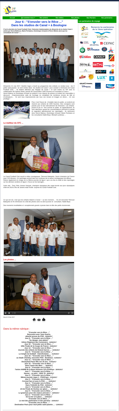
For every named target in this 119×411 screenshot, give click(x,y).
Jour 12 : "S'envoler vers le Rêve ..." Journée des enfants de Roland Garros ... (36, 346)
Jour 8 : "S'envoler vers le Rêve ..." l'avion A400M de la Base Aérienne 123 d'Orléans (35, 364)
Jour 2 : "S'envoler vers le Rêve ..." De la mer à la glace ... (39, 387)
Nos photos (75, 18)
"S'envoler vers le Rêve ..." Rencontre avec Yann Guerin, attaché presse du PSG (38, 334)
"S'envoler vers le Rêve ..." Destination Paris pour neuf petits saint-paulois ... (34, 394)
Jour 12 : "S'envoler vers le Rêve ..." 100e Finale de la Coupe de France (37, 343)
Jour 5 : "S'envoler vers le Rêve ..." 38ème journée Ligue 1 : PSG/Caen (37, 370)
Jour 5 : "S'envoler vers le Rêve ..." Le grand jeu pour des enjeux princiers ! (36, 384)
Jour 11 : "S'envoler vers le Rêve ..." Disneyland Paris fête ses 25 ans (37, 357)
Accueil (12, 18)
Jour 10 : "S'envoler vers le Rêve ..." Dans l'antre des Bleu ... (38, 360)
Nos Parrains (91, 18)
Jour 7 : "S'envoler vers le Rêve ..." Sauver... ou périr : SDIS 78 (38, 367)
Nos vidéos (59, 18)
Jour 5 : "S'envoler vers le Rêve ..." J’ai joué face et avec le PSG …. (37, 374)
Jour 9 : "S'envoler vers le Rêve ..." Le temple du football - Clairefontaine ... (36, 350)
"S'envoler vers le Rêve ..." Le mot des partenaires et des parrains (34, 391)
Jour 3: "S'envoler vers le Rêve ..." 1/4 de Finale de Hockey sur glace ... (36, 381)
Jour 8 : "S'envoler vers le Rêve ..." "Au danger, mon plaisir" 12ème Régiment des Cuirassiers (37, 339)
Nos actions (44, 18)
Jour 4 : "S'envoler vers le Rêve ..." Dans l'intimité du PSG (39, 377)
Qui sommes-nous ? (28, 18)
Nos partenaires (106, 18)
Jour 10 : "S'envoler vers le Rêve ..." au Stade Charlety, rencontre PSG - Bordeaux (35, 353)
